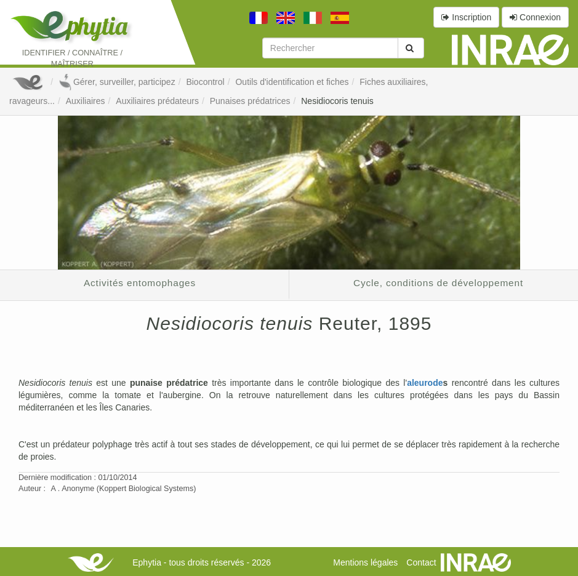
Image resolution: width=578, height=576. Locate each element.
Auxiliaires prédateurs (157, 101)
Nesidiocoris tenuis (337, 101)
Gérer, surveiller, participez (116, 82)
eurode (428, 383)
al (410, 383)
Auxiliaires (85, 101)
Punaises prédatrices (250, 101)
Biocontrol (205, 82)
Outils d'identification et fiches (291, 82)
